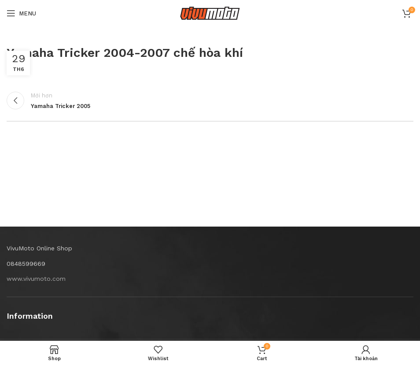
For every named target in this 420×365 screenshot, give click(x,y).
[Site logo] (210, 12)
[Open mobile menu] (21, 13)
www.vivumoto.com (36, 278)
